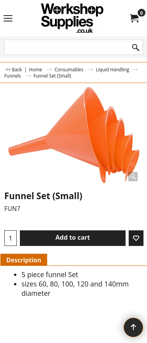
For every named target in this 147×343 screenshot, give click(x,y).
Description (23, 260)
